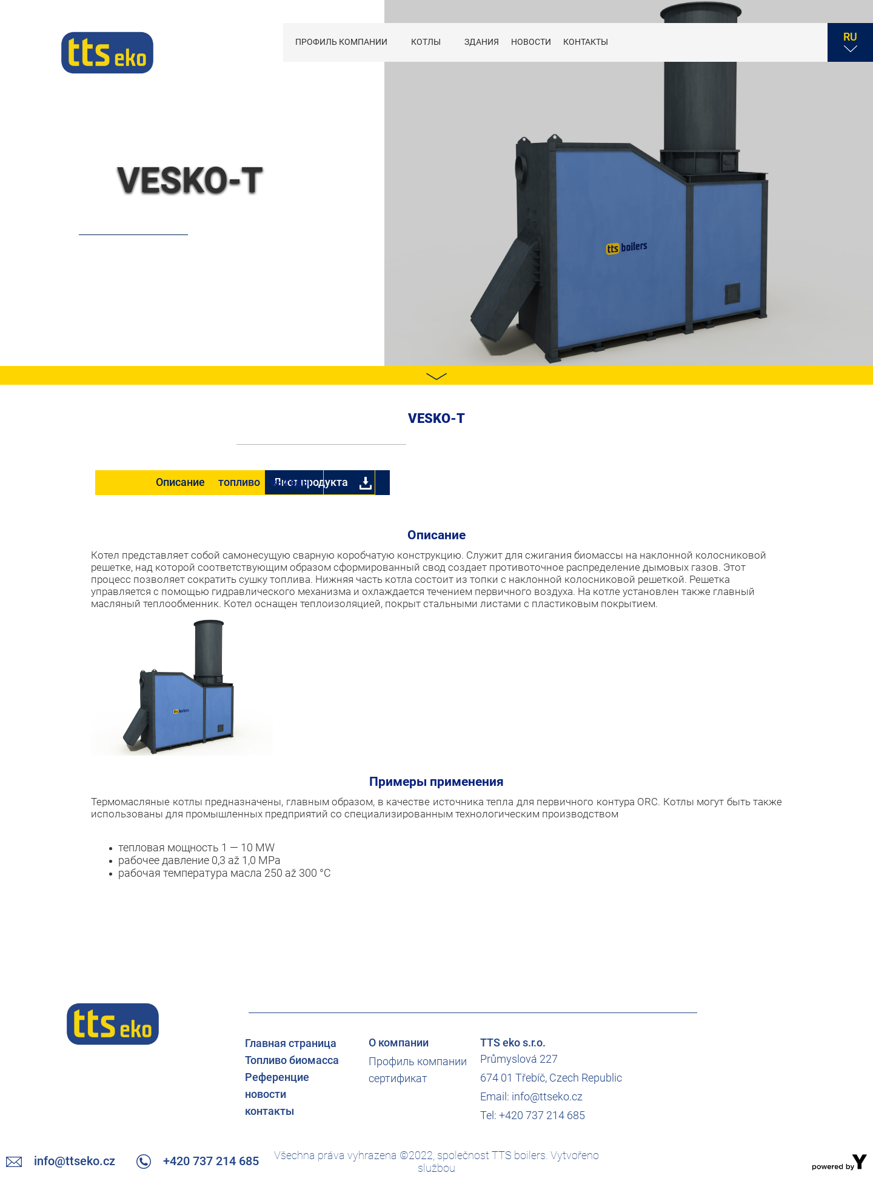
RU (850, 41)
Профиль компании (342, 42)
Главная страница (290, 1043)
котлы (427, 42)
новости (531, 42)
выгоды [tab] (540, 482)
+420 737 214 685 (768, 34)
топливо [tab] (360, 482)
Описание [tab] (181, 482)
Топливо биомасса (292, 1060)
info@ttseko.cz (689, 34)
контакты (585, 42)
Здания (481, 42)
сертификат (398, 1078)
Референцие (277, 1077)
